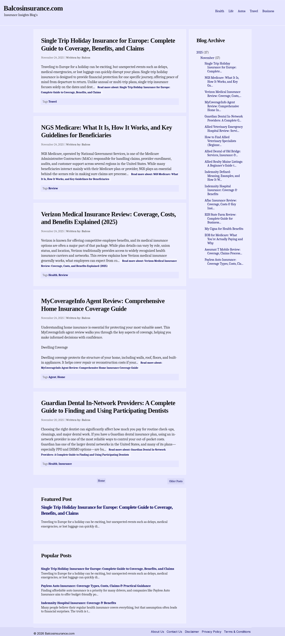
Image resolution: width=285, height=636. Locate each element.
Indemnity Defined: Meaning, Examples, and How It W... (222, 176)
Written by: (78, 57)
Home (61, 377)
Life (230, 11)
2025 (200, 52)
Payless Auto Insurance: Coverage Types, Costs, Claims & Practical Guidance (96, 586)
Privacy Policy (211, 631)
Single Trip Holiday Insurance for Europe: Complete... (220, 67)
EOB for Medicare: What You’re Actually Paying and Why (224, 239)
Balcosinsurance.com (33, 8)
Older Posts (175, 481)
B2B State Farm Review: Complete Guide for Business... (220, 218)
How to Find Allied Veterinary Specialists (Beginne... (220, 141)
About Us (157, 631)
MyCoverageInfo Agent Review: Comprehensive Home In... (222, 106)
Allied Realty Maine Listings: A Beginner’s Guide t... (224, 164)
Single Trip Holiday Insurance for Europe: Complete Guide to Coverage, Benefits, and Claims (107, 569)
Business (268, 11)
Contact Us (174, 631)
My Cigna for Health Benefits (224, 229)
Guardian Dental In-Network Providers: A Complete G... (224, 118)
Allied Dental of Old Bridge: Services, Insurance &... (223, 153)
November (207, 58)
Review (53, 188)
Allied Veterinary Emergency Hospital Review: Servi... (224, 129)
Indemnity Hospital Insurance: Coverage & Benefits (78, 603)
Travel (254, 11)
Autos (242, 11)
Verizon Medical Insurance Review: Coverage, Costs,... (223, 94)
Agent (52, 377)
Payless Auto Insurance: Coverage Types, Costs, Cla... (224, 262)
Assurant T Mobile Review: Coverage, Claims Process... (223, 251)
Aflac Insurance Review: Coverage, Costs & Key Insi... (221, 204)
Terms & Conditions (237, 631)
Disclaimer (192, 631)
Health (219, 11)
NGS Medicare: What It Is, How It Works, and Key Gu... (222, 81)
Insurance (65, 463)
